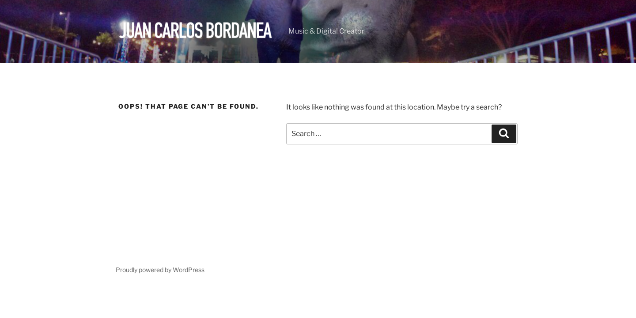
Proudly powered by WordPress (160, 269)
